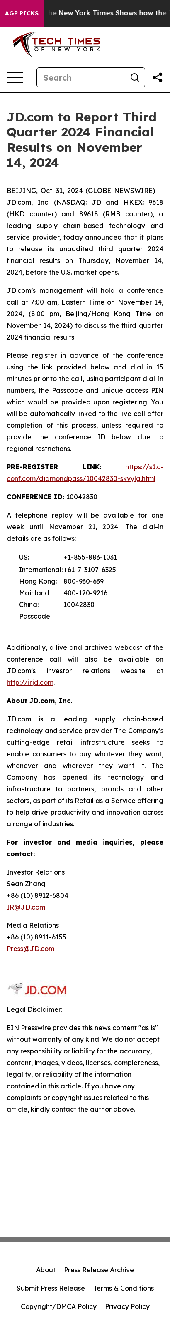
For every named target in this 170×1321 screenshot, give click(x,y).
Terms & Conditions (123, 1288)
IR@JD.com (26, 907)
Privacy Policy (127, 1306)
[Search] (81, 77)
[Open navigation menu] (15, 77)
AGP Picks (22, 13)
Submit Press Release (51, 1288)
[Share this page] (157, 77)
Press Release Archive (99, 1270)
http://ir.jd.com (30, 682)
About (46, 1270)
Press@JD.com (30, 948)
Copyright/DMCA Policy (59, 1306)
